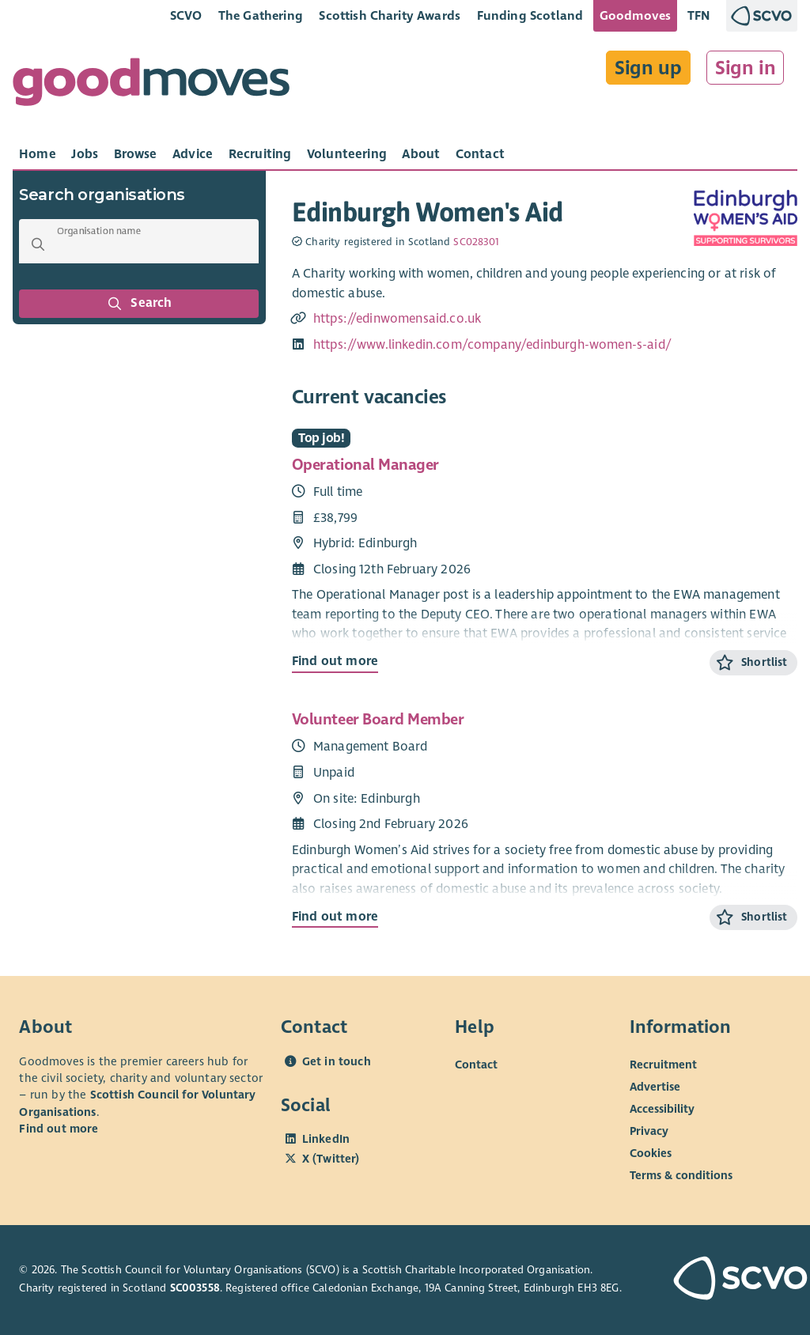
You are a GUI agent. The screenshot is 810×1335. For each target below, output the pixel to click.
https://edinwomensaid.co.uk (397, 319)
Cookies (651, 1153)
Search (139, 303)
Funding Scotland (530, 15)
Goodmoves (635, 15)
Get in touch (336, 1061)
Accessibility (662, 1109)
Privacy (649, 1131)
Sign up (648, 68)
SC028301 (476, 242)
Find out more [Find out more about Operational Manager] (335, 661)
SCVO (186, 15)
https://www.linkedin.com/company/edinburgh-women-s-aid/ (492, 345)
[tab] (37, 154)
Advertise (655, 1087)
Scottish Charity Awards (389, 15)
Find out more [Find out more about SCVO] (58, 1128)
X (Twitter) (331, 1159)
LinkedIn (326, 1139)
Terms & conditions (681, 1175)
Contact (476, 1064)
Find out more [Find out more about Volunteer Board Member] (335, 917)
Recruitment (663, 1064)
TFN (698, 15)
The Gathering (260, 15)
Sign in (745, 68)
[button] (38, 244)
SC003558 (195, 1288)
